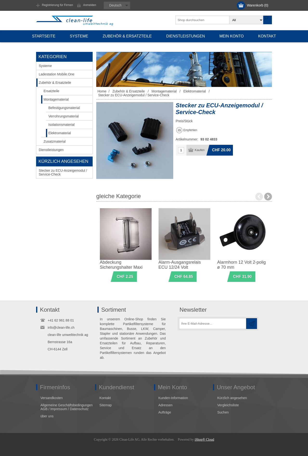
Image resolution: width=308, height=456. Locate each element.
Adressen (165, 405)
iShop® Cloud (204, 439)
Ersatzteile (51, 91)
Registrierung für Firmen (57, 5)
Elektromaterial (59, 133)
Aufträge (164, 412)
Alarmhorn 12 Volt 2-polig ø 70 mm (241, 265)
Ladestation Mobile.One (56, 74)
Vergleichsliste (228, 405)
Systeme (45, 66)
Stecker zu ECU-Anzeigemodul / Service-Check (63, 172)
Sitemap (105, 405)
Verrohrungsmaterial (63, 116)
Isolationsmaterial (61, 125)
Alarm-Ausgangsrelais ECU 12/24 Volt (180, 265)
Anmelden (89, 5)
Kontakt (105, 398)
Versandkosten (51, 398)
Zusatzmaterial (55, 141)
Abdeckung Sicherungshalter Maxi (121, 265)
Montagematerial (56, 99)
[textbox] (203, 20)
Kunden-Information (173, 398)
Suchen (223, 412)
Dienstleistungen (51, 150)
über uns (46, 416)
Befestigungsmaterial (64, 108)
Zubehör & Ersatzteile (55, 83)
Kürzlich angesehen (232, 398)
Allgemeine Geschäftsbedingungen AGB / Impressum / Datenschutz (66, 407)
